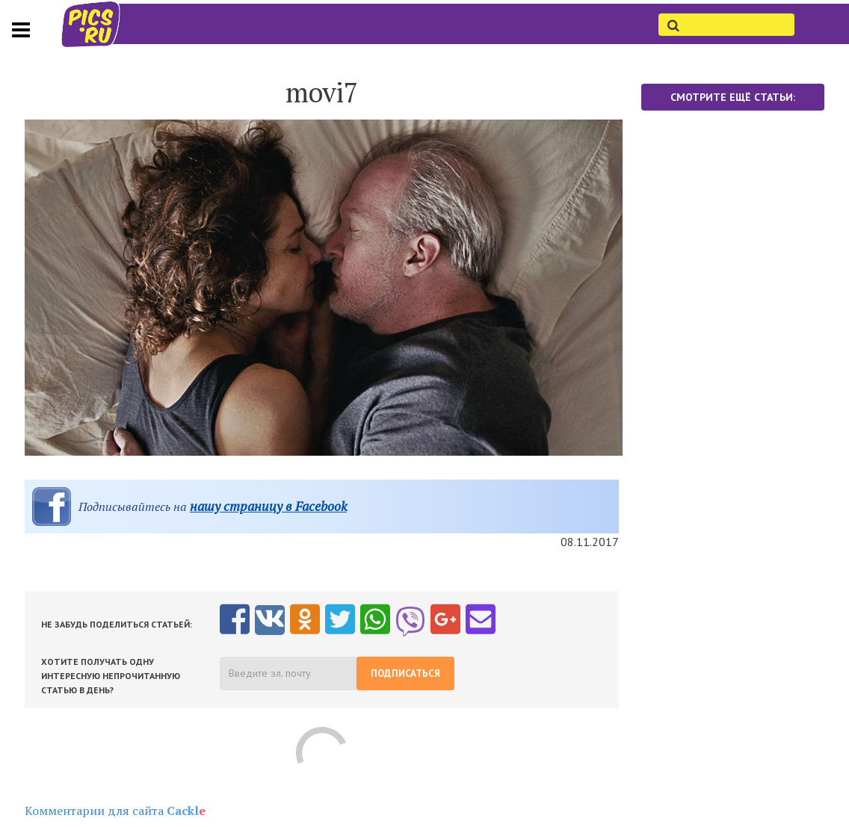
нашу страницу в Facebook (268, 506)
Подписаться (405, 673)
